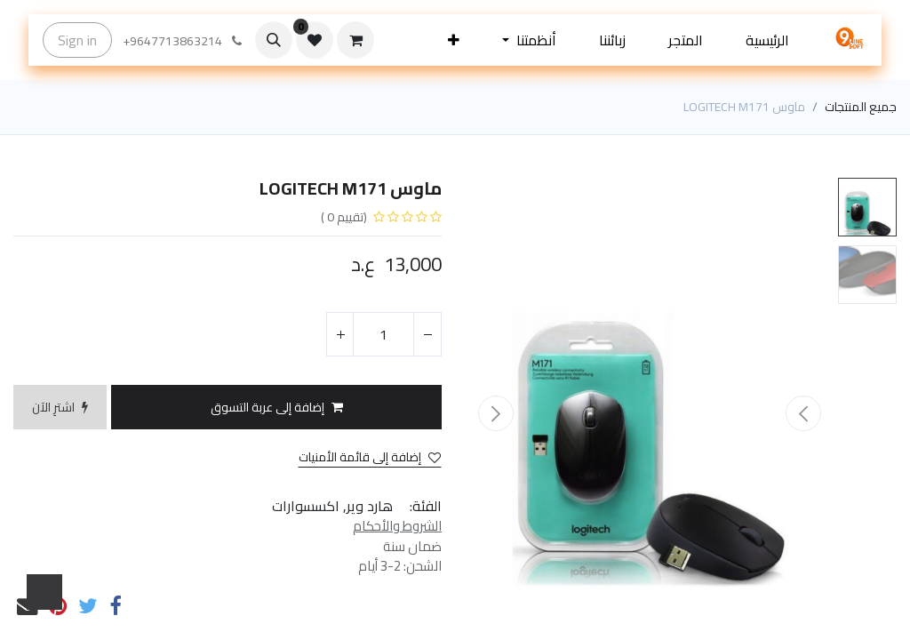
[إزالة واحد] (427, 334)
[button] (454, 40)
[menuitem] (767, 40)
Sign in (77, 40)
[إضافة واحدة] (340, 334)
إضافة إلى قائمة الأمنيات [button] (370, 457)
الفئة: (426, 505)
